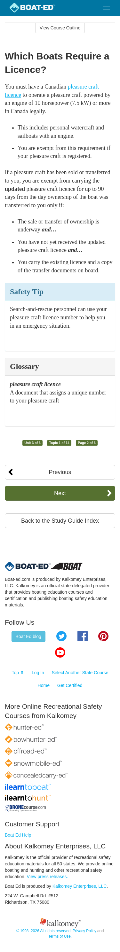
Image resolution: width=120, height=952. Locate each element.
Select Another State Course (80, 672)
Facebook (82, 636)
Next (60, 493)
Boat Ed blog (28, 636)
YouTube (60, 652)
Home (44, 685)
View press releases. (47, 876)
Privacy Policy (84, 931)
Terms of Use (59, 936)
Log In (38, 672)
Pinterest (103, 636)
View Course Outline (60, 27)
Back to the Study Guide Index (60, 521)
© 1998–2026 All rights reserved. (44, 931)
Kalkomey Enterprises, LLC (79, 886)
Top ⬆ (18, 672)
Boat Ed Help (18, 835)
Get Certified (70, 685)
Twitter (61, 636)
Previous (60, 472)
